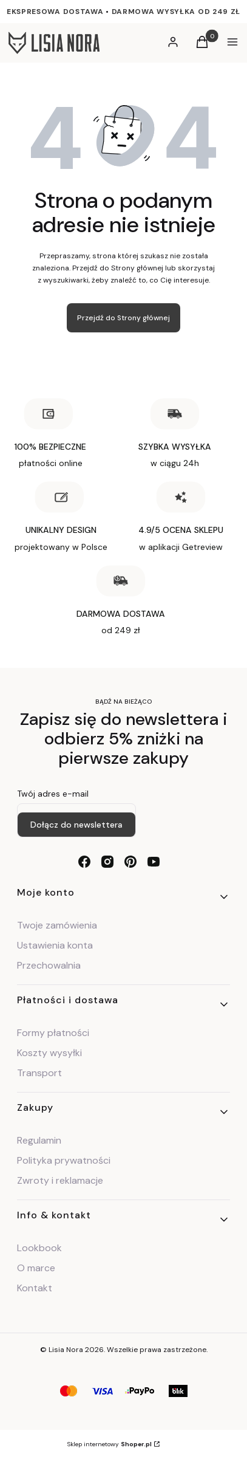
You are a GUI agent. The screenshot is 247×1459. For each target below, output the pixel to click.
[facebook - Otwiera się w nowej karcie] (84, 861)
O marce (36, 1268)
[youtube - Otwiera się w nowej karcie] (153, 861)
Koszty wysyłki (49, 1052)
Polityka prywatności (63, 1160)
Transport (39, 1072)
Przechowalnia (49, 965)
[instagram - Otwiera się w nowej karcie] (107, 861)
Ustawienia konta (55, 945)
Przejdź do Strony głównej (123, 318)
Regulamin (39, 1140)
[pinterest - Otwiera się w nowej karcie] (130, 861)
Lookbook (39, 1247)
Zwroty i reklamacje (60, 1180)
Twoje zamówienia (57, 925)
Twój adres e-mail (53, 793)
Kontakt (34, 1288)
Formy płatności (53, 1032)
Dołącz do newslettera (76, 824)
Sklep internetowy (109, 1444)
